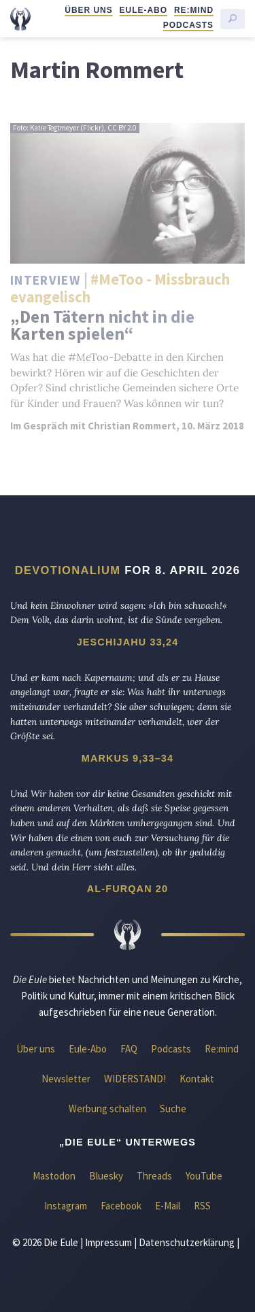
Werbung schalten (107, 1108)
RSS (202, 1205)
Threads (154, 1175)
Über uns (88, 10)
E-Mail (167, 1205)
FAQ (128, 1048)
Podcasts (188, 25)
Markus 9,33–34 (127, 758)
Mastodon (54, 1175)
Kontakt (197, 1078)
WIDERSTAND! (135, 1078)
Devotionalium (68, 570)
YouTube (204, 1175)
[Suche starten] (232, 19)
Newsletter (65, 1078)
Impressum (108, 1242)
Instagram (65, 1205)
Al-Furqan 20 (127, 888)
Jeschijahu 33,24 (128, 642)
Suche (173, 1108)
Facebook (121, 1205)
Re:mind (194, 10)
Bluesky (106, 1175)
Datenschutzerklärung (187, 1242)
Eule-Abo (143, 10)
